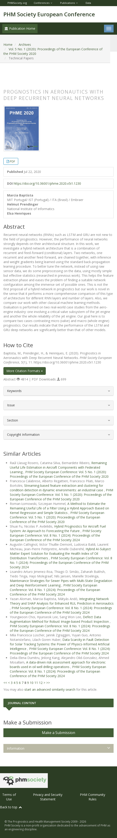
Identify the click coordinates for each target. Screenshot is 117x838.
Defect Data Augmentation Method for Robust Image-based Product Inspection (60, 619)
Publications (67, 3)
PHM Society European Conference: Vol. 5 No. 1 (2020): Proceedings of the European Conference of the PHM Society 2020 (59, 474)
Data (88, 3)
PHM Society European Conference (49, 14)
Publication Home (20, 28)
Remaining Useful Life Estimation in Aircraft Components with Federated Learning (58, 467)
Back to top (11, 807)
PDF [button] (12, 161)
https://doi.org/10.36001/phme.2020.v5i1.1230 (47, 183)
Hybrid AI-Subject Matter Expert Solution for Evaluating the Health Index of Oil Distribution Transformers (60, 553)
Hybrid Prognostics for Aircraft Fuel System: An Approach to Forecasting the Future (58, 528)
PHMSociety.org (17, 3)
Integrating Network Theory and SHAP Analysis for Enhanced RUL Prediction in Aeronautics (62, 601)
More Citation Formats (24, 371)
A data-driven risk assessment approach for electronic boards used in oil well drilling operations (58, 664)
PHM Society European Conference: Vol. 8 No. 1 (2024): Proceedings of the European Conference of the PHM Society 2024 (55, 535)
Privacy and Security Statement (47, 796)
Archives (25, 44)
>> (48, 683)
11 (36, 683)
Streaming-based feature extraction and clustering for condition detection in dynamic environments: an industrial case (57, 487)
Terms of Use (9, 796)
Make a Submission (58, 732)
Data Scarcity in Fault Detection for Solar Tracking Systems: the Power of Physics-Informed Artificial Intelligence (59, 644)
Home (8, 44)
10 (31, 683)
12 (41, 683)
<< (5, 683)
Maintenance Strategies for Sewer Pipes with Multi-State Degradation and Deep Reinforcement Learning (61, 583)
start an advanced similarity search (49, 689)
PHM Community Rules (92, 796)
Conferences (41, 3)
